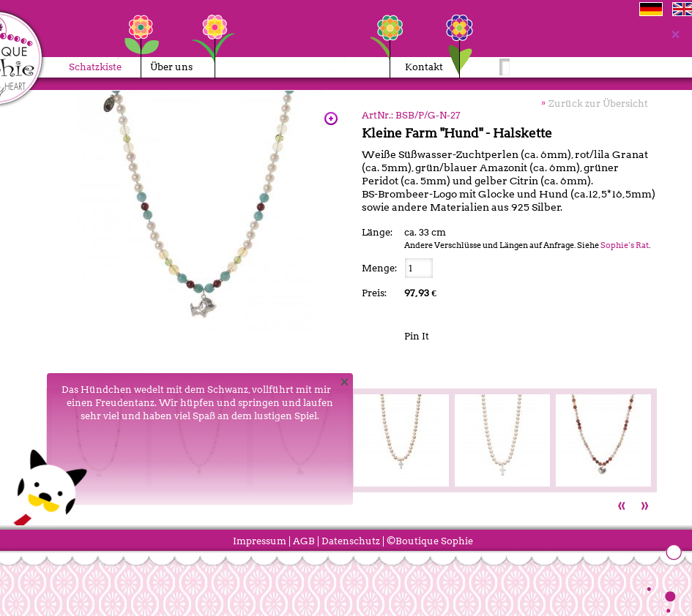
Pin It (416, 336)
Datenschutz (350, 541)
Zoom (331, 118)
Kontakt (424, 66)
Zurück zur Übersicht (598, 103)
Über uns (168, 66)
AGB (304, 541)
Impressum (259, 541)
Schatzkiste (95, 66)
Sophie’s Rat (624, 245)
